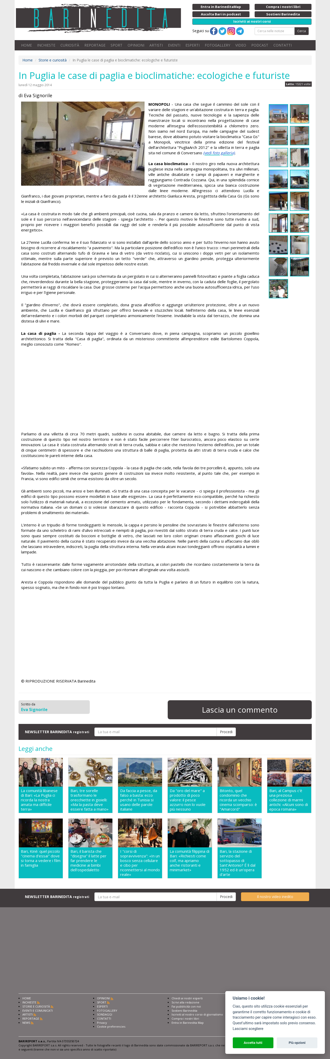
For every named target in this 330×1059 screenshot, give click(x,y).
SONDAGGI (104, 1014)
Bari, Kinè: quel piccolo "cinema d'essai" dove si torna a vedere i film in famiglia (40, 858)
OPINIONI (136, 45)
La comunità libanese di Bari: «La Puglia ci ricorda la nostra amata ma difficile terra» (39, 799)
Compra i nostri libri (185, 1018)
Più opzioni (297, 1043)
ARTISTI (156, 45)
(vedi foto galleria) (219, 152)
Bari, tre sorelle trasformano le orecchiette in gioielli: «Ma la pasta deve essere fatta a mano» (89, 799)
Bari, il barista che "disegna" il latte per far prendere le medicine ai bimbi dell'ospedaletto (88, 860)
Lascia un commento (240, 709)
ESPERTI (192, 45)
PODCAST (259, 45)
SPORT (116, 45)
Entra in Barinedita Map (188, 1023)
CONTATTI (282, 45)
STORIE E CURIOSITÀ (36, 1006)
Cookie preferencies (111, 1026)
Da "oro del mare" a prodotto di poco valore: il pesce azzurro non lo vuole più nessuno (188, 799)
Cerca (301, 31)
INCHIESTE (46, 45)
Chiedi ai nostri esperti (187, 998)
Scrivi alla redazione (185, 1002)
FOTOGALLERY (217, 45)
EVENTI (174, 45)
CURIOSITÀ (69, 45)
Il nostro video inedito (275, 896)
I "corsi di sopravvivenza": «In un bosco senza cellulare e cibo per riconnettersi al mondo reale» (140, 863)
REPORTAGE (94, 45)
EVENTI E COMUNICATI (37, 1010)
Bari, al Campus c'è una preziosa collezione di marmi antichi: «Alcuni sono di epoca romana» (288, 799)
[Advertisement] (140, 390)
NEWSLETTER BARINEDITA (57, 731)
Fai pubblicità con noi (186, 1006)
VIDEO (240, 45)
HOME (26, 45)
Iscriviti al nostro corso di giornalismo (197, 1014)
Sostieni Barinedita (184, 1010)
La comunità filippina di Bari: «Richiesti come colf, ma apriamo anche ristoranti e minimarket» (189, 860)
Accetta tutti (253, 1043)
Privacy (102, 1023)
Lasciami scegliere (248, 1029)
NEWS (26, 1023)
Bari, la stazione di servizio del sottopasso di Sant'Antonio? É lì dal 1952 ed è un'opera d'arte (237, 863)
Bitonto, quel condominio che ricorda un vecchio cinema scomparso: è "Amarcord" (238, 799)
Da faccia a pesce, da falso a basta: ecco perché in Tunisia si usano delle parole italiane (138, 799)
